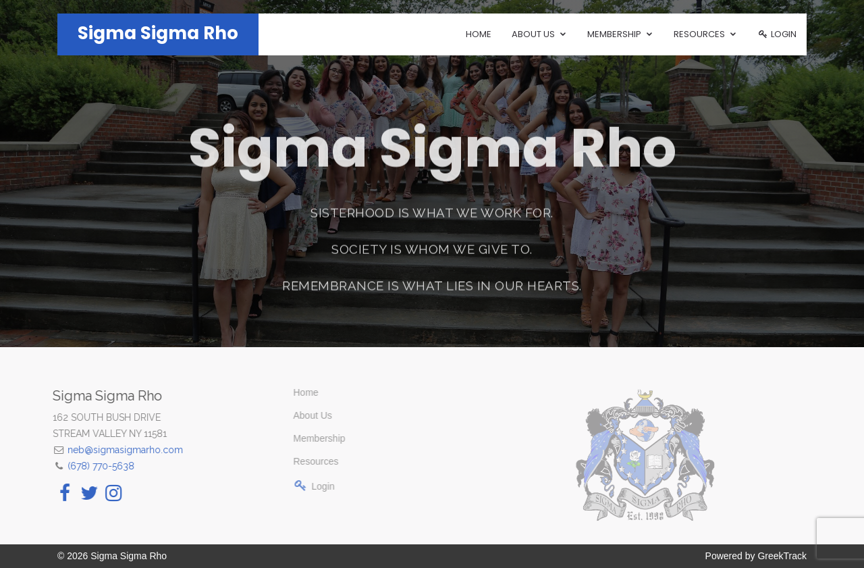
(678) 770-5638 (83, 466)
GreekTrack (782, 555)
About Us (288, 415)
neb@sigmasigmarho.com (107, 449)
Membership (295, 438)
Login (776, 34)
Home (478, 34)
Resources (291, 461)
